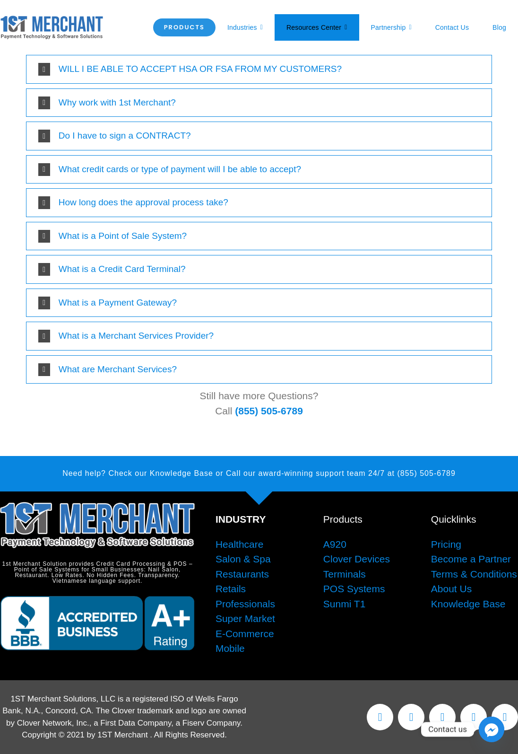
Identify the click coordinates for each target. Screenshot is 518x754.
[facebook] (380, 717)
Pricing (446, 544)
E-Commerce (245, 633)
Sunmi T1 (344, 603)
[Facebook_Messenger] (491, 729)
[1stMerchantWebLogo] (52, 20)
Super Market (245, 618)
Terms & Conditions (474, 574)
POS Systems (354, 588)
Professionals (245, 603)
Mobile (230, 648)
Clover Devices (356, 558)
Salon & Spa (243, 558)
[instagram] (442, 717)
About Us (451, 588)
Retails (231, 588)
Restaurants (242, 574)
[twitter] (411, 717)
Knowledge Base (468, 603)
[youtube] (473, 717)
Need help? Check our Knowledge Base (137, 473)
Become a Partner (471, 558)
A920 (334, 544)
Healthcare (240, 544)
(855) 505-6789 (269, 410)
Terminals (344, 574)
